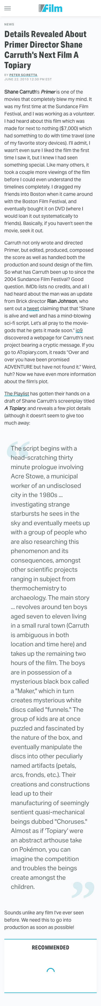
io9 (79, 330)
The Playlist (16, 394)
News (9, 24)
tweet (33, 308)
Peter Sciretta (23, 75)
